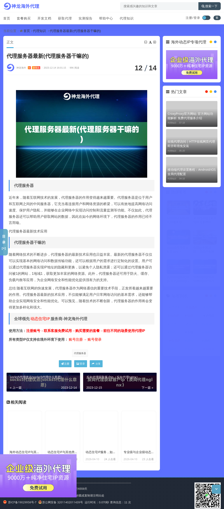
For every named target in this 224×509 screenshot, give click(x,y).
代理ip (210, 308)
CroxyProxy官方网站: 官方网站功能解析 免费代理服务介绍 (190, 116)
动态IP (193, 308)
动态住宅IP (40, 318)
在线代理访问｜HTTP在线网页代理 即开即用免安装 (191, 143)
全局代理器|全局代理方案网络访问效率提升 (204, 221)
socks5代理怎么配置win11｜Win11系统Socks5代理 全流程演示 (178, 251)
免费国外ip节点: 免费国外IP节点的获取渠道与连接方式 (204, 280)
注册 (65, 363)
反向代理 (193, 350)
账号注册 (76, 339)
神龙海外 (28, 67)
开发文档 (44, 18)
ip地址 (210, 350)
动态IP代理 (176, 316)
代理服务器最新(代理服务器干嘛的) (75, 30)
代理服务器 (80, 353)
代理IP (175, 308)
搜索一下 (209, 6)
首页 (6, 18)
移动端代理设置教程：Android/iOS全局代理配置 (191, 171)
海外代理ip (210, 333)
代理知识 (127, 18)
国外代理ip (210, 341)
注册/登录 (193, 18)
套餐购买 (24, 18)
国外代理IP (176, 350)
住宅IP (175, 341)
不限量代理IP (193, 333)
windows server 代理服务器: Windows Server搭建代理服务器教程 (178, 221)
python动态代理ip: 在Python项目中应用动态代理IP (178, 280)
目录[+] (4, 242)
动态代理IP (176, 333)
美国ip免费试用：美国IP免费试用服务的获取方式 (204, 251)
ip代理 (193, 325)
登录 (80, 363)
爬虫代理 (193, 341)
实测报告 (86, 18)
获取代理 (65, 18)
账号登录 (95, 339)
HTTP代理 (210, 325)
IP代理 (210, 316)
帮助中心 (106, 18)
